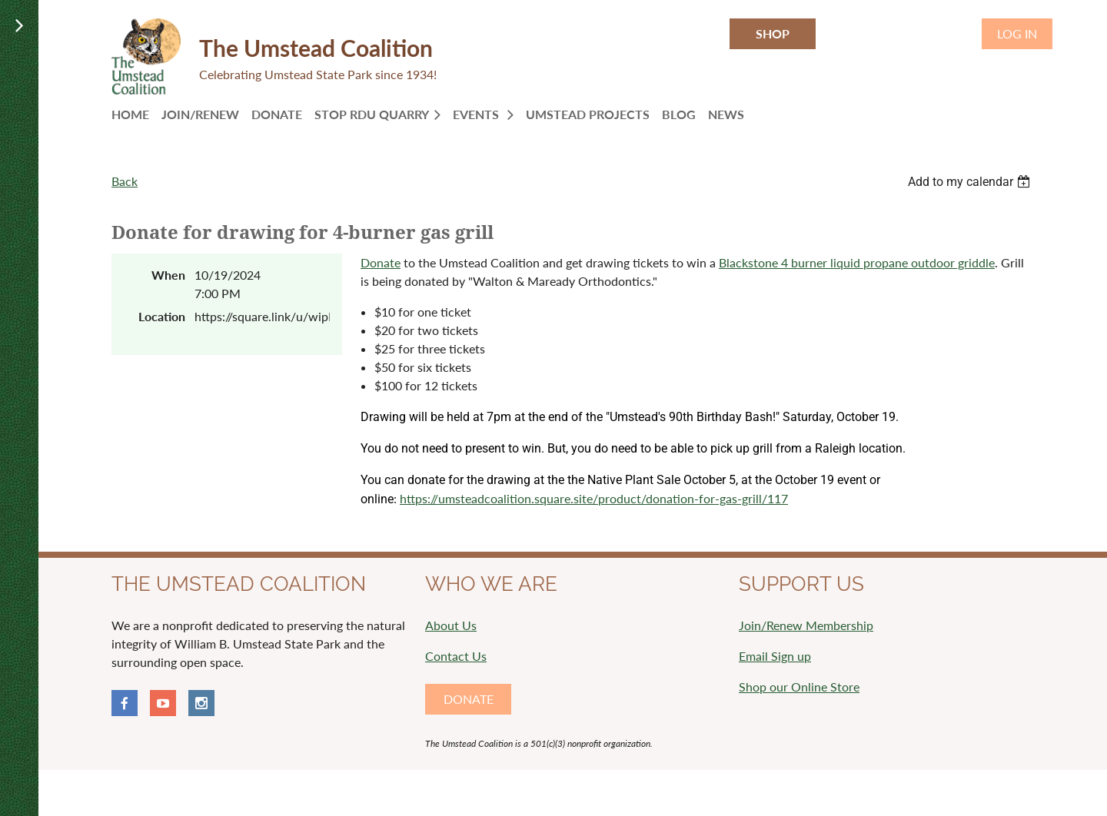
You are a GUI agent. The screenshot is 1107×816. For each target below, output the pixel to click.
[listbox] (971, 181)
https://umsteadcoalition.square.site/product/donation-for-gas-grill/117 (594, 498)
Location (161, 316)
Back (124, 181)
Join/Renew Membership (806, 625)
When (168, 274)
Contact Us (456, 655)
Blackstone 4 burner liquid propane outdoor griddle (857, 262)
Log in (1017, 33)
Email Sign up (775, 655)
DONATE (469, 699)
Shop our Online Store (799, 686)
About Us (451, 625)
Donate (381, 262)
